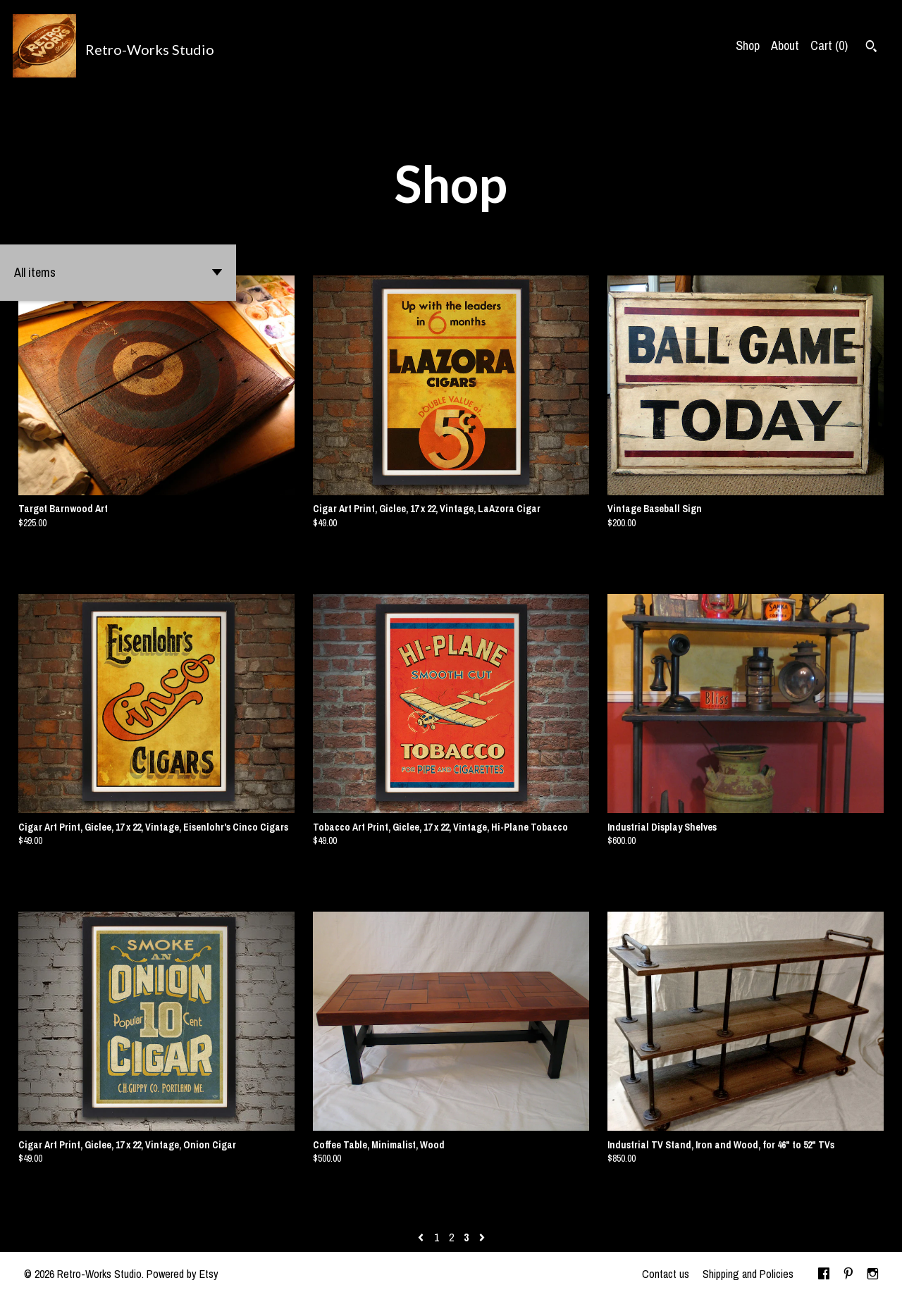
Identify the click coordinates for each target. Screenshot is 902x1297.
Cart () (829, 45)
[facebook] (823, 1274)
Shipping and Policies (748, 1274)
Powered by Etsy (182, 1274)
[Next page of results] (482, 1237)
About (785, 45)
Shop (748, 45)
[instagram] (872, 1274)
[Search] (871, 48)
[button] (118, 272)
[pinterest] (848, 1274)
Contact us (665, 1274)
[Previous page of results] (422, 1237)
